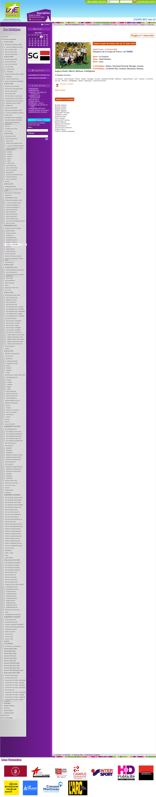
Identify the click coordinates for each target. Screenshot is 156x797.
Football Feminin (11, 591)
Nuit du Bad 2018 (10, 521)
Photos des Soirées (38, 112)
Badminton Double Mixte (13, 459)
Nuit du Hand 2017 (10, 443)
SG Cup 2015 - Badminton (13, 332)
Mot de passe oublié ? (147, 2)
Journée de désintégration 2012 (15, 221)
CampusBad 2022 (10, 619)
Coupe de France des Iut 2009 (14, 74)
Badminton (9, 358)
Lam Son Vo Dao (10, 485)
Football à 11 (10, 235)
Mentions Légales (92, 755)
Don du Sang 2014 (11, 272)
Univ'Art (7, 126)
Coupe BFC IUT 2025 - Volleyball (15, 697)
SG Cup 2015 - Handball (13, 330)
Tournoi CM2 (9, 639)
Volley (9, 161)
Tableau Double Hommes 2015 (15, 339)
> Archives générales (92, 25)
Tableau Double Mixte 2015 (14, 343)
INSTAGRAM (34, 90)
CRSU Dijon (34, 101)
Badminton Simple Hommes (14, 455)
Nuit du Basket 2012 (12, 218)
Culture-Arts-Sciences (12, 410)
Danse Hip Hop (9, 283)
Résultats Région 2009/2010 (13, 120)
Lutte (6, 612)
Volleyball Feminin (11, 605)
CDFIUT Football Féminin (13, 529)
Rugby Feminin (10, 600)
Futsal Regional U (11, 398)
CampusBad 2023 (9, 651)
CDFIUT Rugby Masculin (12, 541)
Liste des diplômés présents (14, 47)
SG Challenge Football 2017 (14, 434)
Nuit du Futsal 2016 (11, 393)
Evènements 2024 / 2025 (12, 672)
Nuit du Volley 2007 (11, 52)
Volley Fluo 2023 (10, 631)
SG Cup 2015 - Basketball (13, 321)
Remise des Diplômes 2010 (13, 110)
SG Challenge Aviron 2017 (14, 431)
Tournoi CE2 (9, 634)
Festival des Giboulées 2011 (14, 174)
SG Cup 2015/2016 (10, 318)
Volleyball (9, 450)
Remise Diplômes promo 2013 (15, 270)
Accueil (5, 36)
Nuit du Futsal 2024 (10, 658)
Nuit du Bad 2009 (10, 61)
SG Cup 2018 (9, 464)
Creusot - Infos (36, 103)
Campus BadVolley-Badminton (14, 627)
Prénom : (31, 133)
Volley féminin (10, 249)
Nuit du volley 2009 (11, 91)
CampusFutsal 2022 (11, 622)
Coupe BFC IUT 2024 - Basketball (15, 680)
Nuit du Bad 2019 (10, 574)
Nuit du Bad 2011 (11, 165)
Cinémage (7, 703)
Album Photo (11, 163)
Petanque (8, 492)
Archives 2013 (9, 262)
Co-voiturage (7, 718)
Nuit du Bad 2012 (10, 253)
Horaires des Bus (37, 108)
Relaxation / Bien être (11, 287)
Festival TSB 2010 (11, 177)
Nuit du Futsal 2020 (11, 579)
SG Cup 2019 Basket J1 (12, 512)
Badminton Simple (12, 363)
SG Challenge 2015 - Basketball (15, 311)
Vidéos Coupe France (12, 79)
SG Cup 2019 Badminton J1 (13, 519)
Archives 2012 (8, 184)
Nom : (30, 127)
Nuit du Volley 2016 (11, 297)
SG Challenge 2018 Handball (14, 505)
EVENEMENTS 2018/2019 (12, 495)
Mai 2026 (38, 33)
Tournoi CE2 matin (10, 660)
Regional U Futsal (11, 300)
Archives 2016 (8, 351)
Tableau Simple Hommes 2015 (15, 334)
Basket (9, 158)
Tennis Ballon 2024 (10, 653)
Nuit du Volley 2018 (11, 480)
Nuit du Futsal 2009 (11, 64)
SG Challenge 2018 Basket (13, 500)
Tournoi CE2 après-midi (11, 668)
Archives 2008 (8, 42)
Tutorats (8, 407)
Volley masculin (10, 251)
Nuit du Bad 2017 (10, 462)
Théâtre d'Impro (9, 705)
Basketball (9, 452)
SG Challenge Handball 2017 (14, 440)
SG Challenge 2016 (11, 377)
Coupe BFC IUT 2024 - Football (14, 682)
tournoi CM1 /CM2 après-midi (13, 670)
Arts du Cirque (9, 548)
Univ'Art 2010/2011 (11, 179)
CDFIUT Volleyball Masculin (13, 545)
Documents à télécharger (13, 193)
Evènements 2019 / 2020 (12, 560)
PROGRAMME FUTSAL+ (12, 400)
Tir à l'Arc (8, 290)
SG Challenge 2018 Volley (13, 502)
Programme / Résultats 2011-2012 (14, 189)
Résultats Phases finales (13, 103)
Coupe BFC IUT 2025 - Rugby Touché (14, 700)
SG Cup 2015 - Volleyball (13, 327)
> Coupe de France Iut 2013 (128, 25)
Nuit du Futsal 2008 (11, 54)
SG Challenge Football (12, 565)
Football (9, 152)
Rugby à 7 (10, 156)
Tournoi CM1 (9, 636)
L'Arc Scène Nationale (39, 110)
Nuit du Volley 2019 (11, 572)
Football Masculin (11, 593)
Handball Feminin (11, 596)
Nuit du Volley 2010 (11, 168)
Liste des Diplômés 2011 (14, 202)
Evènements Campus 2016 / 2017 (15, 375)
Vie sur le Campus (11, 412)
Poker (7, 285)
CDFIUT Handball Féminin (13, 533)
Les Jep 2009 (9, 66)
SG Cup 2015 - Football (13, 323)
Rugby (9, 386)
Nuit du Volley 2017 (11, 396)
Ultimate (8, 246)
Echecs (7, 421)
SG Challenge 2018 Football (13, 497)
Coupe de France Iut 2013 (13, 228)
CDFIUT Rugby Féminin (12, 538)
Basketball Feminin (11, 587)
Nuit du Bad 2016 (11, 302)
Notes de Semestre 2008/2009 (14, 81)
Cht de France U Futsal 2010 (14, 98)
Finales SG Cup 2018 (11, 483)
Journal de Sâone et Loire (39, 105)
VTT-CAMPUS (8, 643)
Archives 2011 (8, 133)
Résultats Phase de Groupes (14, 101)
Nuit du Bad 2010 (10, 93)
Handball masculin (11, 240)
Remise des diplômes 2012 (14, 200)
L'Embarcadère (9, 713)
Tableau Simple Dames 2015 (15, 337)
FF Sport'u (34, 99)
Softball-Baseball (10, 186)
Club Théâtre (9, 557)
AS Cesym (8, 131)
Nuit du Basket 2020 (11, 582)
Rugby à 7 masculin (12, 244)
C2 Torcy (7, 708)
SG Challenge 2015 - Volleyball (15, 316)
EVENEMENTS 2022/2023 (12, 617)
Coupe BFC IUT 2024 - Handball (15, 685)
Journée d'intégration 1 (13, 205)
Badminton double (12, 361)
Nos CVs (6, 715)
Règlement (9, 105)
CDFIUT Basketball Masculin (14, 526)
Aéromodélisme (10, 280)
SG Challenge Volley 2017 (13, 438)
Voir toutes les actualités (38, 78)
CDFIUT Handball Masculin (13, 536)
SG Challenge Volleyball (12, 570)
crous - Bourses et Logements (38, 93)
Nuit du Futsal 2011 (11, 138)
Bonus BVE (9, 278)
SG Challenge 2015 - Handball (15, 309)
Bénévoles (10, 71)
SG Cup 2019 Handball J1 (13, 514)
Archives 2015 (8, 292)
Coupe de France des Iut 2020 (14, 584)
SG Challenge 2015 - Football (14, 307)
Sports (8, 405)
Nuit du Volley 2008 (11, 59)
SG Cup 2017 (9, 356)
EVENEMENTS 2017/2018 (12, 426)
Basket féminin (10, 231)
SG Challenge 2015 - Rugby (14, 313)
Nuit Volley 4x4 (9, 690)
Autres (8, 417)
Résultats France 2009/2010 (13, 117)
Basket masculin (11, 233)
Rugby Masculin (11, 603)
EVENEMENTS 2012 (11, 197)
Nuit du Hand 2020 (10, 577)
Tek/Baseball (9, 490)
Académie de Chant (11, 128)
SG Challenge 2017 (11, 429)
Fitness (7, 181)
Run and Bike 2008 (11, 49)
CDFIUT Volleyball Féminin (13, 543)
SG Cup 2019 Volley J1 (12, 517)
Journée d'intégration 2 (13, 207)
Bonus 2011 (9, 141)
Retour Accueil (60, 90)
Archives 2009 (8, 56)
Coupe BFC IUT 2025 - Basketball (15, 692)
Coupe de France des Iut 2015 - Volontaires (15, 275)
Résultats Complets (66, 84)
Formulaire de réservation (13, 646)
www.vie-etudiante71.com (11, 19)
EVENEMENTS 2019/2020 (13, 614)
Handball (9, 154)
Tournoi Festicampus (11, 675)
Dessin (7, 419)
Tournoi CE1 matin (10, 656)
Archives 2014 (8, 264)
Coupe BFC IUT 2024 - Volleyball (15, 687)
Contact (46, 24)
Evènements (9, 172)
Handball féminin (11, 237)
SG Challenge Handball (12, 567)
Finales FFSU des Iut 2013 (13, 256)
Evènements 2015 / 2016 (12, 295)
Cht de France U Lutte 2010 (13, 96)
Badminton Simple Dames (13, 457)
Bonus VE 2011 (10, 223)
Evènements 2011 (10, 136)
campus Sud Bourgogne (35, 96)
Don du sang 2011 (11, 170)
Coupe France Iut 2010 (12, 86)
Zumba (7, 487)
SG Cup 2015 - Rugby (12, 325)
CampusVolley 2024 (11, 678)
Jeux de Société (10, 424)
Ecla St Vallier (8, 710)
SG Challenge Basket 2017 (14, 436)
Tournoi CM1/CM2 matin (12, 663)
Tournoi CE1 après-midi (11, 665)
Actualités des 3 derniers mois (40, 75)
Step (6, 555)
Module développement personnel (12, 123)
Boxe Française (10, 346)
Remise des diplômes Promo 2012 (14, 259)
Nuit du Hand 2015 (11, 304)
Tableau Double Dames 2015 (15, 341)
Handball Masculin (11, 598)
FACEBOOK (34, 88)
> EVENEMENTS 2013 (109, 25)
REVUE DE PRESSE (11, 403)
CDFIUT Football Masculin (13, 531)
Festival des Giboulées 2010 (13, 88)
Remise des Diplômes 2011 (14, 143)
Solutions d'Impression (12, 353)
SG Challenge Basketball (12, 562)
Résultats (9, 76)
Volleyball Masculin (11, 607)
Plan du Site (77, 755)
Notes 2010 (8, 115)
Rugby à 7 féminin (11, 242)
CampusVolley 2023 (10, 648)
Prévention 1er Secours (12, 609)
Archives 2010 (8, 83)
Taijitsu (7, 348)
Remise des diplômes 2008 (13, 44)
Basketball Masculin (12, 589)
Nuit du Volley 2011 (11, 209)
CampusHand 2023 (11, 629)
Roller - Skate (9, 553)
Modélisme (8, 550)
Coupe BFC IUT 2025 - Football (14, 694)
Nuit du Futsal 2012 (11, 214)
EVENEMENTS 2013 (10, 225)
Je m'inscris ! (37, 20)
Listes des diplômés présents (15, 112)
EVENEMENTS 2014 (11, 267)
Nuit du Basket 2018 (11, 509)
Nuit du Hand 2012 (11, 216)
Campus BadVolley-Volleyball (14, 624)
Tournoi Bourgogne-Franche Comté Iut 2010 (14, 148)
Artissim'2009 (10, 69)
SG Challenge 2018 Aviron (13, 507)
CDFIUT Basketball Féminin (13, 524)
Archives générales (9, 39)
